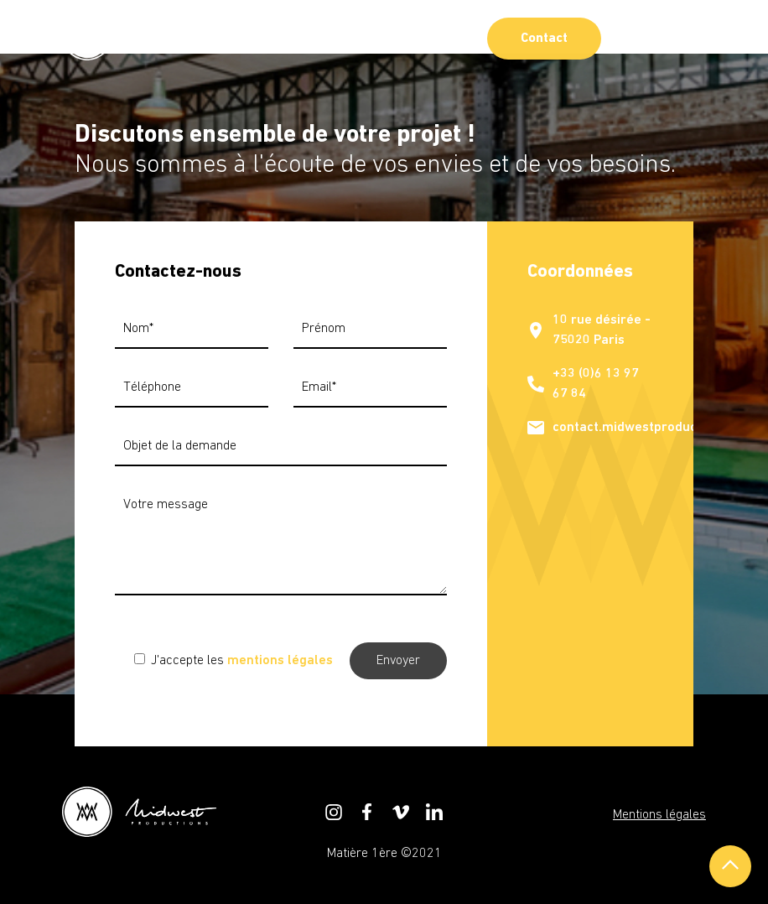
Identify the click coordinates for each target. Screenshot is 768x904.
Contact (544, 38)
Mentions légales (659, 815)
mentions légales (280, 661)
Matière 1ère (362, 853)
